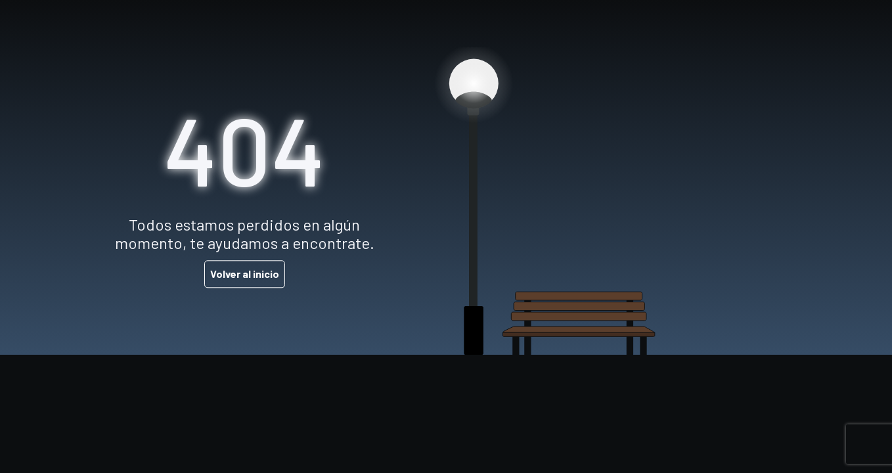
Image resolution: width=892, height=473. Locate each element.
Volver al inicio (244, 274)
